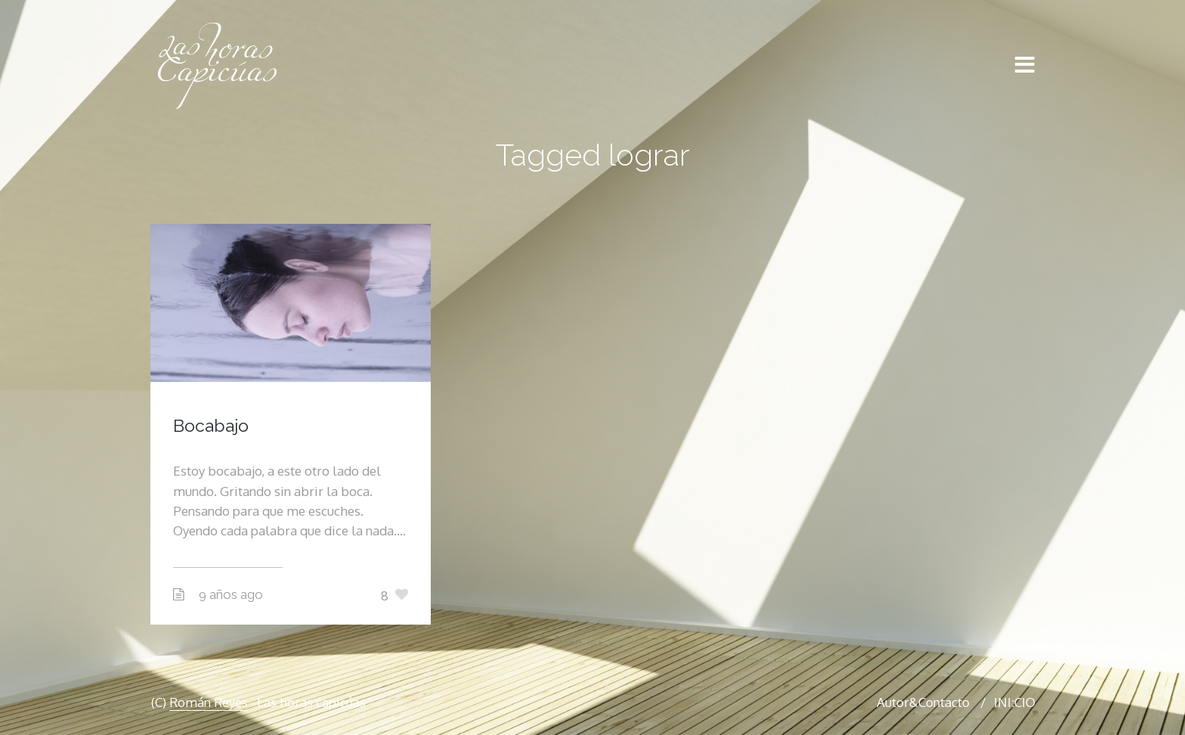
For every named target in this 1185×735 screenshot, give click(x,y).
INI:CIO (1014, 702)
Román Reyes (208, 702)
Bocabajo (211, 425)
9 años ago (231, 594)
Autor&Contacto (923, 702)
